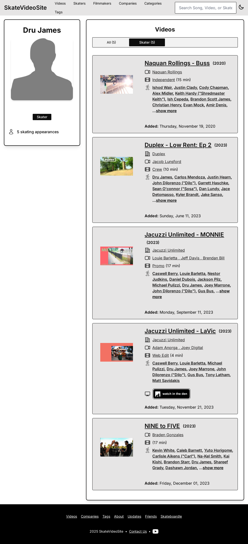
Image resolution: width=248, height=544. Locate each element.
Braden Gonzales (167, 434)
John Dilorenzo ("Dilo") (174, 182)
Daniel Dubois (182, 279)
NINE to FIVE (162, 425)
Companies (90, 516)
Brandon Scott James (210, 99)
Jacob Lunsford (166, 161)
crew (157, 169)
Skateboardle (171, 516)
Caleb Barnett (189, 450)
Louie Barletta (164, 258)
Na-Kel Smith (209, 456)
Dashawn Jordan (181, 467)
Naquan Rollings (167, 72)
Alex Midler (162, 93)
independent (163, 79)
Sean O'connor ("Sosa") (174, 188)
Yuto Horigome (218, 450)
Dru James (162, 177)
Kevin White (163, 450)
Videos (71, 516)
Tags (58, 12)
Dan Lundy (209, 188)
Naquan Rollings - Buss (177, 63)
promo (158, 265)
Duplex (158, 153)
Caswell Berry (165, 273)
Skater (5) (147, 42)
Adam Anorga (165, 347)
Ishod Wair (162, 87)
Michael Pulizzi (166, 285)
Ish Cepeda (177, 99)
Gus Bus (206, 290)
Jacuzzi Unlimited (168, 250)
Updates (134, 516)
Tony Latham (217, 374)
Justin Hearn (219, 177)
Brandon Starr (176, 461)
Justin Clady (185, 87)
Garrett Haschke (213, 182)
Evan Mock (193, 104)
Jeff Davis (190, 258)
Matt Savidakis (166, 380)
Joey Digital (192, 347)
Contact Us (138, 531)
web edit (160, 355)
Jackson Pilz (209, 279)
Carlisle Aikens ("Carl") (173, 456)
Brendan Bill (214, 258)
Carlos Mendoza (189, 177)
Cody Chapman (213, 87)
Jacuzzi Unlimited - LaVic (180, 330)
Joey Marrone (217, 285)
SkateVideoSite (25, 7)
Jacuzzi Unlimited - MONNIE (184, 234)
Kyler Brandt (187, 194)
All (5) (111, 42)
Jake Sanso (211, 194)
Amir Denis (216, 104)
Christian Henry (166, 104)
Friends (151, 516)
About (119, 516)
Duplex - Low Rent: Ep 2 (178, 144)
